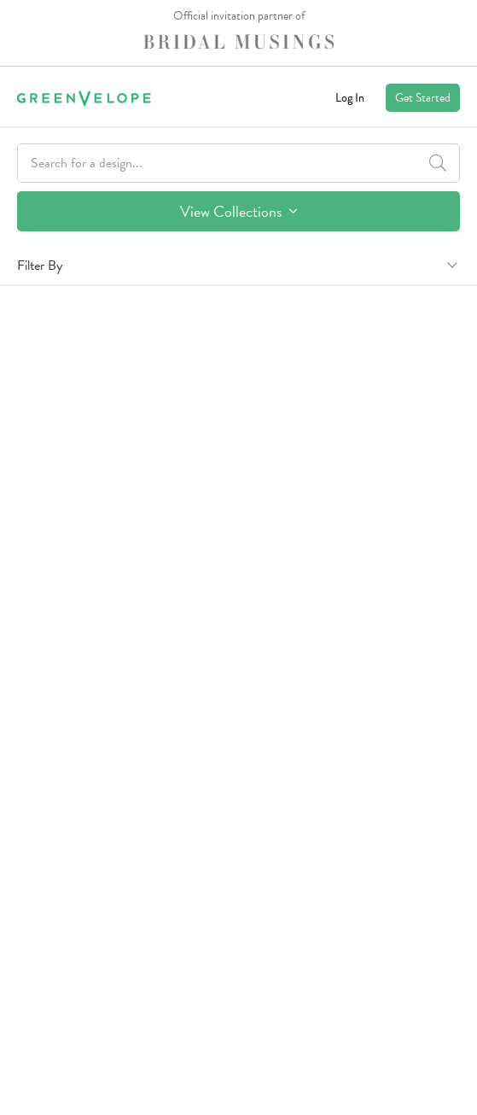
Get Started (423, 98)
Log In (349, 98)
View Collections (238, 211)
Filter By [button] (39, 265)
